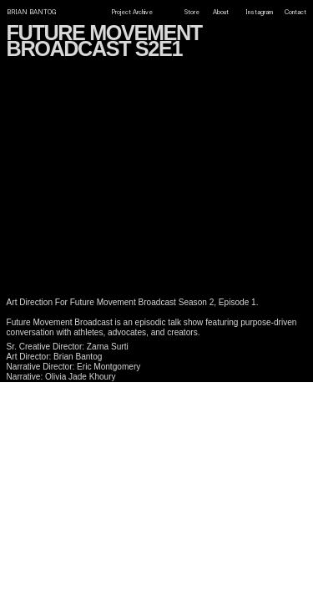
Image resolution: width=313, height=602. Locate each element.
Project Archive (132, 13)
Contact (295, 12)
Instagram (259, 12)
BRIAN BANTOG (31, 12)
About (221, 12)
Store (191, 12)
